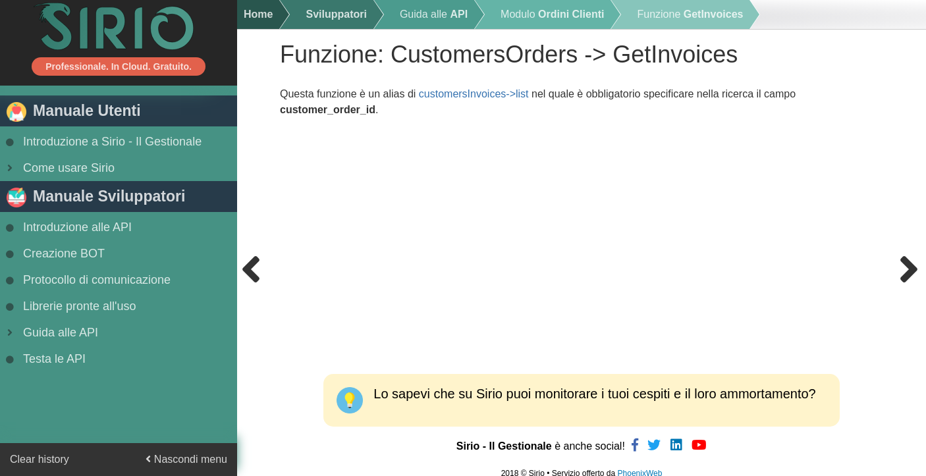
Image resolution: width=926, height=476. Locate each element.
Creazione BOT (54, 253)
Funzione (690, 14)
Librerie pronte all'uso (69, 306)
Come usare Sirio (59, 167)
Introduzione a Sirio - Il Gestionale (102, 141)
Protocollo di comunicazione (87, 279)
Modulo (552, 14)
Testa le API (44, 358)
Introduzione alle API (67, 227)
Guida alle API (50, 332)
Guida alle (434, 14)
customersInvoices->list (474, 93)
